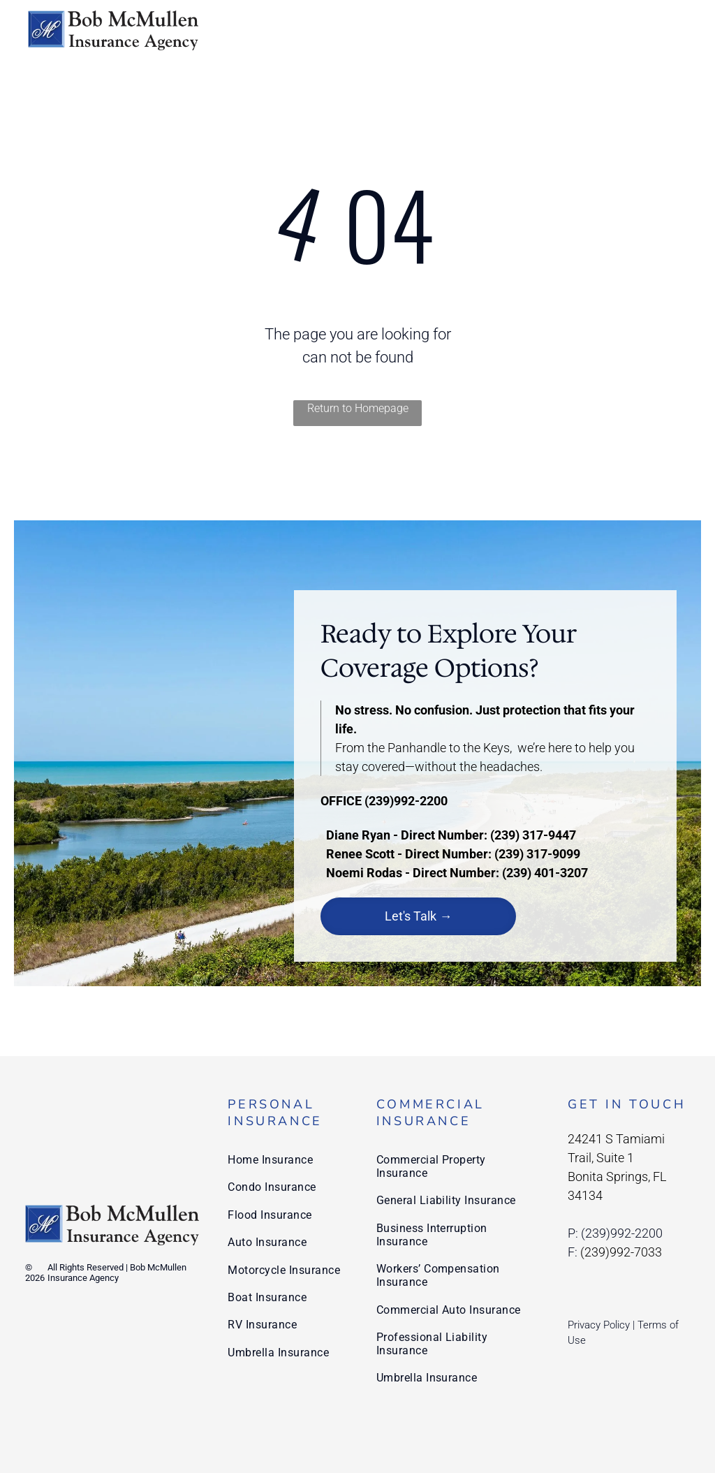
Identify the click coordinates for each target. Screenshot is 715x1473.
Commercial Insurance (430, 1112)
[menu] (684, 30)
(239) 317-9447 (533, 835)
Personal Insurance (275, 1112)
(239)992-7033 (621, 1252)
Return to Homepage (357, 408)
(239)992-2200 (406, 800)
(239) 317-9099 (537, 854)
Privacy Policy (599, 1325)
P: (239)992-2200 (615, 1233)
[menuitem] (287, 1159)
